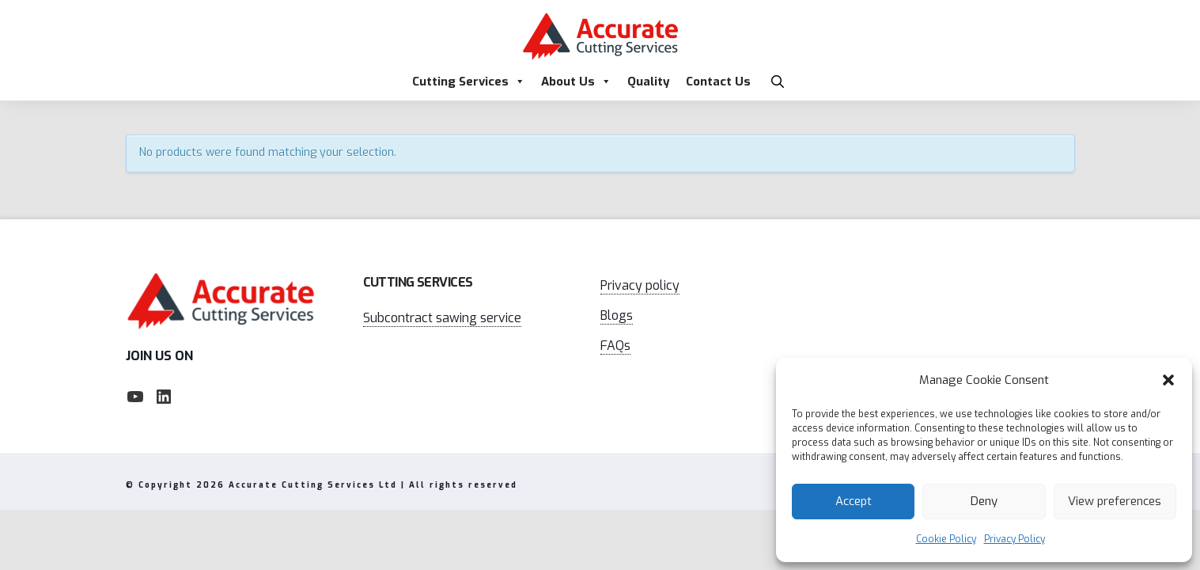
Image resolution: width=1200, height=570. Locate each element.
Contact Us (718, 81)
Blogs (616, 315)
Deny (984, 501)
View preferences (1114, 501)
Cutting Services (468, 81)
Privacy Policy (1014, 539)
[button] (1168, 380)
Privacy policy (639, 285)
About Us (576, 81)
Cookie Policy (946, 539)
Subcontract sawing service (442, 318)
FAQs (615, 345)
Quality (648, 81)
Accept (853, 501)
